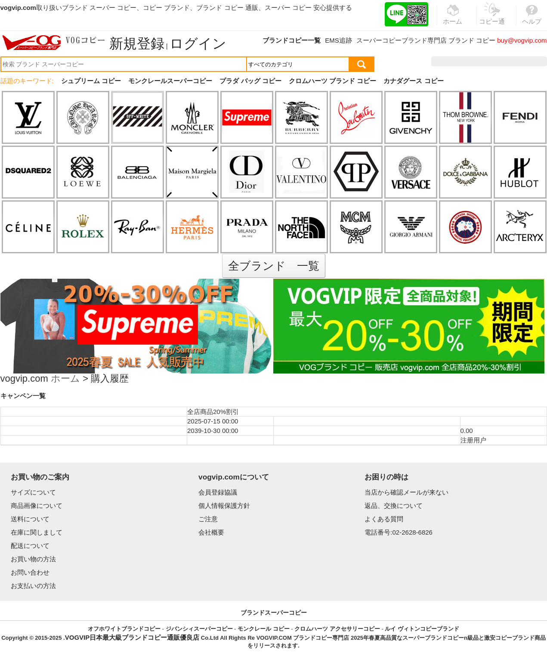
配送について (30, 545)
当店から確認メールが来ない (406, 492)
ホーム (65, 379)
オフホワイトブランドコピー (124, 629)
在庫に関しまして (36, 532)
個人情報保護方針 (224, 505)
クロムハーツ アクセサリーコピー (337, 629)
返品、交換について (394, 505)
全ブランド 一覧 (273, 265)
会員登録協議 (217, 492)
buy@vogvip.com (522, 40)
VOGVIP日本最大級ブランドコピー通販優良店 (132, 637)
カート (527, 61)
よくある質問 (384, 519)
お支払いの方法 (33, 585)
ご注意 (208, 519)
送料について (30, 519)
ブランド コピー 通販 (227, 7)
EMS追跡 (338, 40)
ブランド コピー (471, 40)
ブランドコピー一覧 (292, 40)
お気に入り (492, 61)
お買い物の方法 (33, 559)
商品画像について (36, 505)
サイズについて (33, 492)
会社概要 (211, 532)
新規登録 (136, 43)
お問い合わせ (30, 572)
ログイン (198, 43)
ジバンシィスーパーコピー (199, 629)
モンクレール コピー (264, 629)
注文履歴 (454, 61)
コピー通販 (492, 19)
